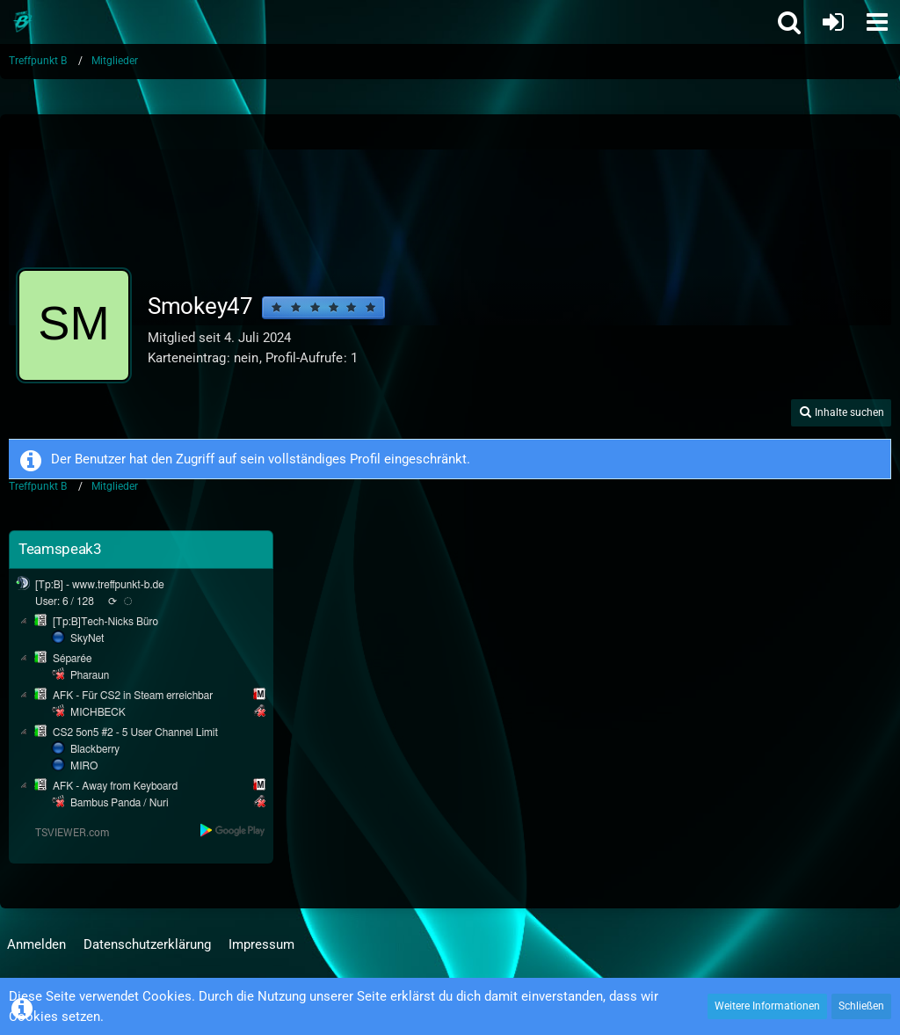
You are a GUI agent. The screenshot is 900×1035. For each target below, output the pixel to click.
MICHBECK (98, 712)
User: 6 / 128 (64, 601)
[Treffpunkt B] (22, 22)
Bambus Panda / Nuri (119, 803)
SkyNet (87, 638)
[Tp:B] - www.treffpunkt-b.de (99, 584)
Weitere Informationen (767, 1006)
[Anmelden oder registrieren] (833, 22)
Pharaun (89, 675)
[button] (877, 22)
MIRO (84, 766)
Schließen (861, 1006)
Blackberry (95, 749)
